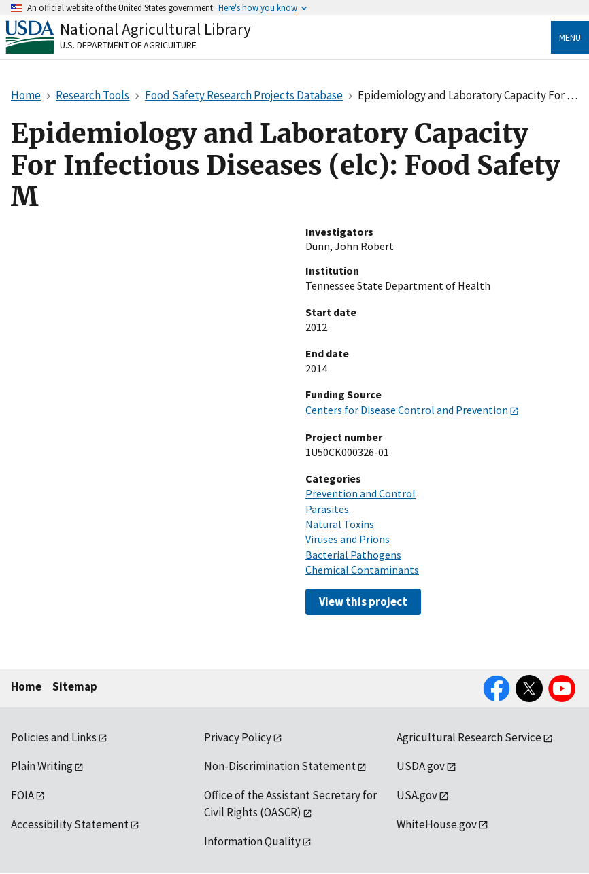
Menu (570, 37)
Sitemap (74, 686)
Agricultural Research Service (469, 737)
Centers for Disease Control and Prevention (406, 410)
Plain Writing (42, 765)
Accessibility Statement (70, 824)
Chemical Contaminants (362, 569)
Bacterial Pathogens (353, 554)
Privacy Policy (237, 737)
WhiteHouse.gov (437, 824)
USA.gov (417, 795)
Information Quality (252, 841)
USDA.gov (421, 765)
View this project (363, 601)
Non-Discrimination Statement (280, 765)
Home (26, 686)
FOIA (22, 795)
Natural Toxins (339, 524)
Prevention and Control (360, 493)
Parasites (327, 509)
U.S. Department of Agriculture (128, 45)
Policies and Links (54, 737)
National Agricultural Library (155, 29)
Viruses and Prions (347, 539)
